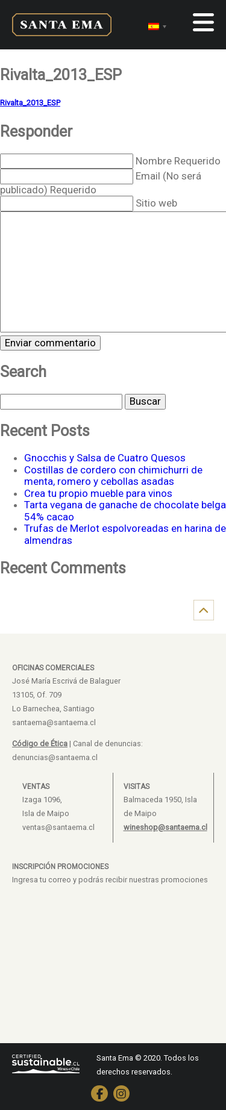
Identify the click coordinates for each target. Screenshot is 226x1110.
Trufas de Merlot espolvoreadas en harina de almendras (125, 534)
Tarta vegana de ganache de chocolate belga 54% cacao (125, 511)
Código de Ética (39, 743)
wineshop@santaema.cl (165, 827)
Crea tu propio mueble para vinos (98, 493)
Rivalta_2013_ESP (30, 102)
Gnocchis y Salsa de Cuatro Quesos (105, 458)
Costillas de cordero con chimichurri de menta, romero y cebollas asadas (113, 476)
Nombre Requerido (178, 161)
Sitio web (156, 203)
